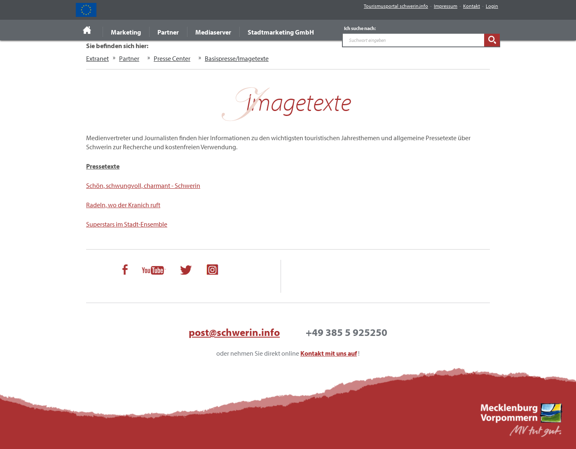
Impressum (445, 6)
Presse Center (172, 58)
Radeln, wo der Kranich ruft (123, 205)
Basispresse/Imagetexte (237, 58)
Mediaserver (213, 32)
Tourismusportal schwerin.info (396, 6)
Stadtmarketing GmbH (281, 32)
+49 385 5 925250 (346, 332)
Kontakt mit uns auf (328, 353)
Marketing (126, 32)
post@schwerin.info (234, 332)
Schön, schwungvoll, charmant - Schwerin (143, 185)
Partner (168, 32)
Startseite (87, 30)
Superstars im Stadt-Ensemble (126, 224)
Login (492, 6)
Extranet (97, 58)
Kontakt (471, 6)
